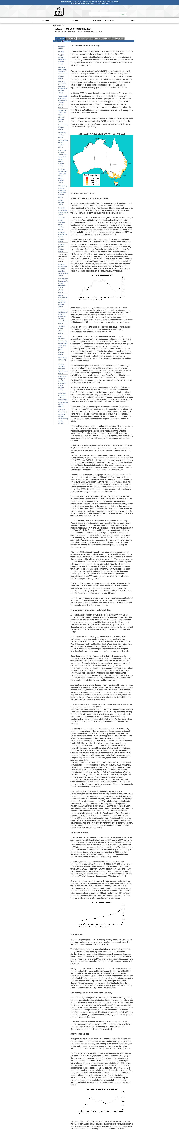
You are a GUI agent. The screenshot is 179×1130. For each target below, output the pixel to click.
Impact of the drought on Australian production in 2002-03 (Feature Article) (62, 383)
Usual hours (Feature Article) (62, 135)
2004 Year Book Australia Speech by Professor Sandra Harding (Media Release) (63, 416)
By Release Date (59, 25)
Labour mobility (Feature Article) (63, 127)
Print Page (66, 41)
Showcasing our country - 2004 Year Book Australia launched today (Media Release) (63, 399)
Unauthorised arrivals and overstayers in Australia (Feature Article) (62, 101)
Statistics (46, 20)
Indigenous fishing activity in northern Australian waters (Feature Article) (63, 270)
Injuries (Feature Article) (61, 202)
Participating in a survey (104, 20)
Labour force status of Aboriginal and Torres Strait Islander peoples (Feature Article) (62, 158)
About (132, 20)
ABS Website (104, 3)
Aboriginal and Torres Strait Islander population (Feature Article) (62, 116)
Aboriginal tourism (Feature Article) (61, 330)
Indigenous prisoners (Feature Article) (61, 248)
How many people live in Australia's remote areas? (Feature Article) (62, 72)
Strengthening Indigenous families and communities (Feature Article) (62, 191)
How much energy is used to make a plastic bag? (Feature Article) (62, 301)
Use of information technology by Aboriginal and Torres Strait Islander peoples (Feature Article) (62, 345)
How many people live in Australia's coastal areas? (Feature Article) (62, 87)
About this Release (61, 47)
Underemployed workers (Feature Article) (63, 144)
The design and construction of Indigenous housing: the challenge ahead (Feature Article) (63, 316)
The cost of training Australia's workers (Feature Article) (61, 223)
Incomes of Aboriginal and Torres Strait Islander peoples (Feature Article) (62, 175)
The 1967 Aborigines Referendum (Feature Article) (62, 59)
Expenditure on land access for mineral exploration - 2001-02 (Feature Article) (63, 285)
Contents (61, 52)
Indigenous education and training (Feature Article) (62, 237)
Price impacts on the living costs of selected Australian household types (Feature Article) (62, 365)
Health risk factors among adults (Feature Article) (63, 211)
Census (75, 20)
